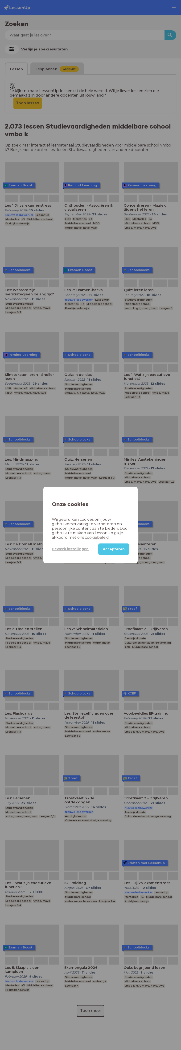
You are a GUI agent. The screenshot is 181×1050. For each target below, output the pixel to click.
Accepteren (114, 549)
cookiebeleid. (97, 537)
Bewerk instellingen (70, 549)
